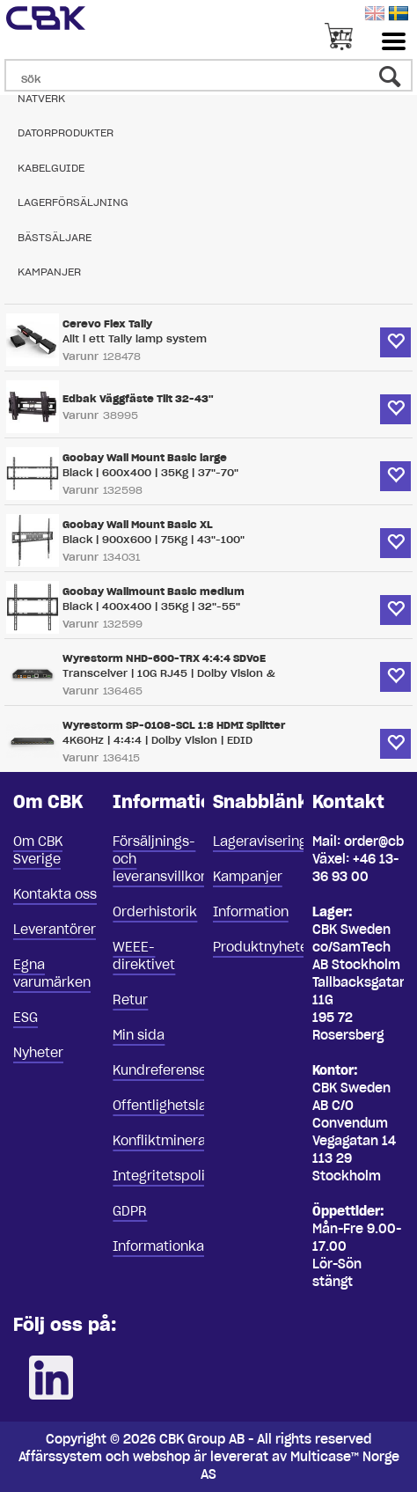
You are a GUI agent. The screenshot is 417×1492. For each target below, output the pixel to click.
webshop (161, 1457)
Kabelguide (51, 167)
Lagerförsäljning (73, 202)
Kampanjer (49, 271)
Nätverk (41, 98)
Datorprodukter (65, 132)
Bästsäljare (54, 237)
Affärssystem (60, 1457)
